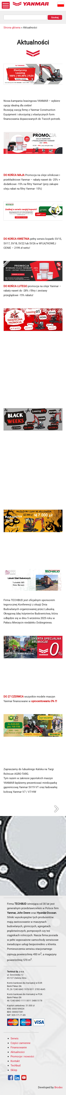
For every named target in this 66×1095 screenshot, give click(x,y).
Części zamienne (20, 1043)
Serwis (14, 1038)
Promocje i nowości (22, 1056)
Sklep (14, 1070)
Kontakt (15, 1061)
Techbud (15, 1065)
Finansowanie (19, 1047)
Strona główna (12, 27)
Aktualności (18, 1052)
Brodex (58, 1087)
